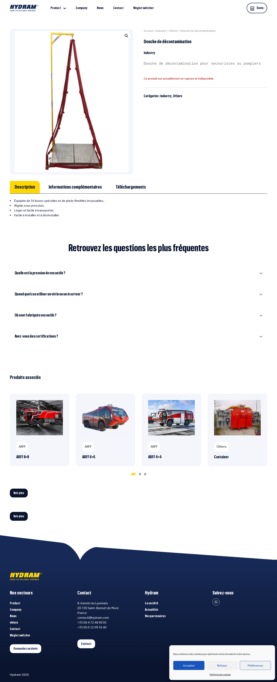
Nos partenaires (155, 616)
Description (25, 187)
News (100, 8)
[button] (126, 35)
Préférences (255, 665)
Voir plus (18, 493)
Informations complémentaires (75, 187)
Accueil (148, 31)
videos (14, 622)
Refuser (222, 665)
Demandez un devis (25, 648)
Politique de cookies (220, 674)
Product (55, 8)
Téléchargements (131, 187)
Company (81, 8)
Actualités (151, 609)
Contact (118, 8)
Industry (161, 31)
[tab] (25, 187)
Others (173, 31)
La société (151, 603)
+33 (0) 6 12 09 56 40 (92, 627)
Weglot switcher (143, 8)
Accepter (189, 665)
